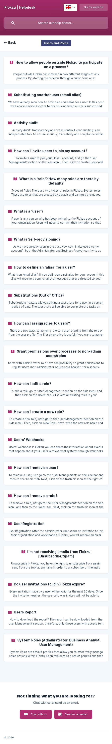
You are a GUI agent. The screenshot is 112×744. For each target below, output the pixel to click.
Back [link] (12, 43)
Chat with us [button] (39, 714)
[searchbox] (56, 23)
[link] (56, 70)
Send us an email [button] (76, 714)
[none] (19, 7)
